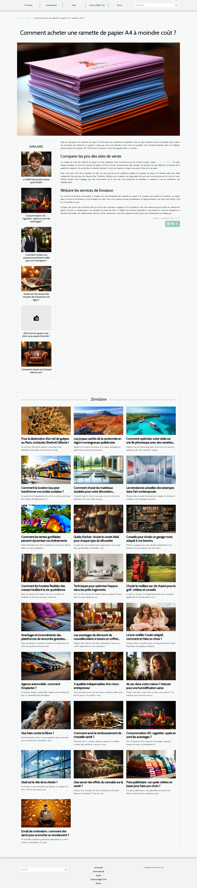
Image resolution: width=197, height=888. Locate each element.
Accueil (20, 18)
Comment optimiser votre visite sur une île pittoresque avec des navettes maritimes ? (149, 442)
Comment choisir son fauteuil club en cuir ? (36, 371)
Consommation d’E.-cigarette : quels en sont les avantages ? (36, 218)
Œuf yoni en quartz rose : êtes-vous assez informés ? (36, 335)
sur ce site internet (164, 162)
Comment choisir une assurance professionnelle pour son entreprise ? (36, 257)
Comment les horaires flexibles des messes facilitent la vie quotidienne (43, 588)
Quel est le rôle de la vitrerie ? (39, 782)
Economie (28, 5)
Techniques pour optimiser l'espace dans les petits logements (96, 588)
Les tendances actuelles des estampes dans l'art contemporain (150, 489)
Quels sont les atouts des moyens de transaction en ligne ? (36, 296)
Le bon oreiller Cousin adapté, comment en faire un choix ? (144, 637)
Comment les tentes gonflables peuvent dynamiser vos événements (44, 538)
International (51, 5)
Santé (74, 5)
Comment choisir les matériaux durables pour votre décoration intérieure (93, 491)
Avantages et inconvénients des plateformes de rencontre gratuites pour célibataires (43, 639)
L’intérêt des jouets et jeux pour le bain (36, 181)
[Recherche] (156, 5)
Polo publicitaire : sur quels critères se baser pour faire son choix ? (149, 784)
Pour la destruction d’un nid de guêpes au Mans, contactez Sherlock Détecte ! (45, 440)
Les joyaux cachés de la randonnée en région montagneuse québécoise (97, 440)
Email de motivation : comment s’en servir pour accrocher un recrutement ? (45, 833)
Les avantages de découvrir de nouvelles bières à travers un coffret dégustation (96, 639)
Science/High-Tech (97, 5)
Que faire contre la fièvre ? (37, 733)
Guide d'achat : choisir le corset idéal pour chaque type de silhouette (96, 538)
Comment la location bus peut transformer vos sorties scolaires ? (42, 489)
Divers (119, 5)
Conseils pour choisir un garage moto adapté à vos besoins (149, 538)
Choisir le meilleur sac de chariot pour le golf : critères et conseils (151, 588)
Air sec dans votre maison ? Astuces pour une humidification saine (148, 686)
